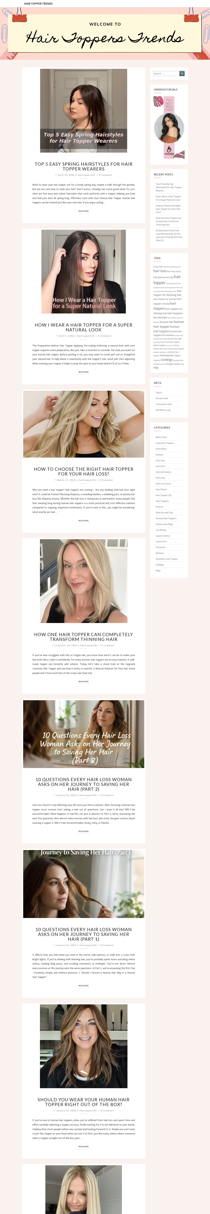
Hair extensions (163, 471)
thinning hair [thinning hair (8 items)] (167, 355)
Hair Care (160, 460)
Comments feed (164, 404)
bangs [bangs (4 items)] (156, 266)
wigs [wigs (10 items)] (156, 367)
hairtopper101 (86, 175)
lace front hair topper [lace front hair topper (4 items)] (170, 342)
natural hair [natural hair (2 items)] (170, 345)
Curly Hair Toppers (165, 442)
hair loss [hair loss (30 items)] (160, 271)
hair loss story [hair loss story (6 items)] (174, 271)
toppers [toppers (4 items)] (156, 360)
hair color (160, 466)
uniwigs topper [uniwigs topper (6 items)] (173, 363)
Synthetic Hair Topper (167, 558)
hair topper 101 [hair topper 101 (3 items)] (171, 283)
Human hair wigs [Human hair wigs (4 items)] (175, 338)
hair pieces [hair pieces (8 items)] (159, 277)
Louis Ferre (161, 541)
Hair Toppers (162, 501)
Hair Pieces (161, 489)
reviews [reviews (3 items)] (156, 352)
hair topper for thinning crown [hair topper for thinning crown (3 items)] (165, 291)
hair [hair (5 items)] (161, 266)
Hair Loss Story (163, 483)
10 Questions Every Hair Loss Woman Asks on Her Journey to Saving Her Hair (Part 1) (84, 934)
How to (159, 506)
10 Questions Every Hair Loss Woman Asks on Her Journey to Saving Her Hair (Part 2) (84, 784)
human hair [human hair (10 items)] (166, 322)
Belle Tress (161, 437)
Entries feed (162, 398)
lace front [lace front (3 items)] (157, 342)
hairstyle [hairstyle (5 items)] (169, 277)
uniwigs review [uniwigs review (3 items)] (159, 364)
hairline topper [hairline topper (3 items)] (175, 267)
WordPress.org (163, 409)
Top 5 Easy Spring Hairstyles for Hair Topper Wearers (84, 166)
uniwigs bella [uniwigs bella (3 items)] (178, 360)
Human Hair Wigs (164, 524)
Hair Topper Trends (38, 3)
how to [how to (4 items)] (156, 322)
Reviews (160, 553)
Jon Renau (161, 529)
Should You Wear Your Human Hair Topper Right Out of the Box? (84, 1102)
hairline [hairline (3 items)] (166, 267)
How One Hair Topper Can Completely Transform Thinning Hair (83, 637)
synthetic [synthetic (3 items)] (163, 352)
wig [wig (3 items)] (182, 364)
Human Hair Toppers (166, 518)
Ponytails (160, 547)
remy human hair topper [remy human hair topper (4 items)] (173, 348)
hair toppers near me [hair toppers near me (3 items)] (175, 318)
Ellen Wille (161, 448)
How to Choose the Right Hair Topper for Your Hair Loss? (84, 471)
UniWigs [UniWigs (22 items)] (167, 360)
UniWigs (160, 564)
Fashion (159, 454)
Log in (159, 392)
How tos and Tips (164, 512)
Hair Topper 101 (164, 495)
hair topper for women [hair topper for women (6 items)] (165, 298)
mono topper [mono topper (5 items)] (159, 345)
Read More (84, 210)
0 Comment (105, 175)
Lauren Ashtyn (163, 535)
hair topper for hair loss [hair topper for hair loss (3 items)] (174, 287)
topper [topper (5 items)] (177, 355)
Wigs (158, 570)
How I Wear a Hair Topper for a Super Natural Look (84, 327)
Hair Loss (160, 477)
